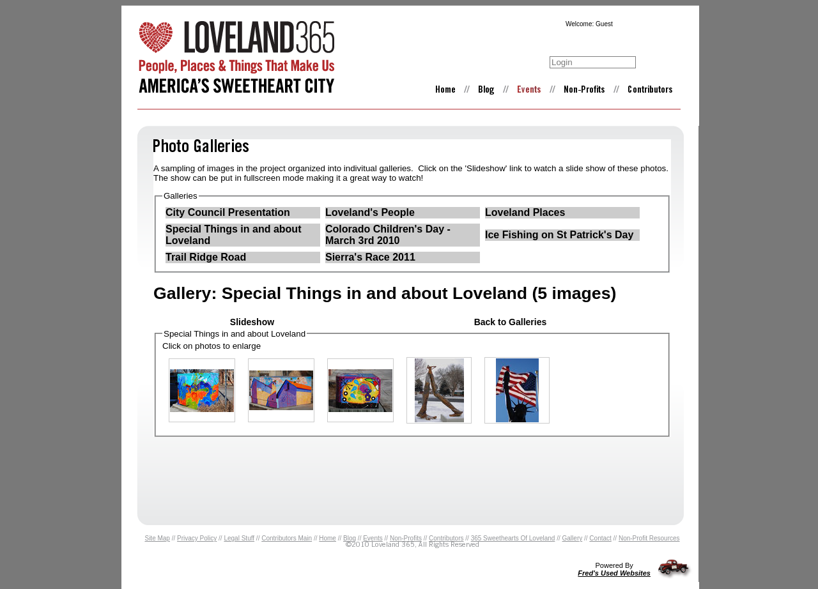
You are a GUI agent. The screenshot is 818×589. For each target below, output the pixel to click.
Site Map (156, 538)
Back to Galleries (510, 322)
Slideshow (252, 322)
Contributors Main (286, 538)
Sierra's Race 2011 (370, 257)
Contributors (446, 538)
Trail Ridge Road (206, 257)
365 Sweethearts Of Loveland (513, 538)
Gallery (572, 538)
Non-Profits (406, 538)
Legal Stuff (239, 538)
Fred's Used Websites (614, 573)
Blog (349, 538)
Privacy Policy (197, 538)
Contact (600, 538)
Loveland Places (525, 212)
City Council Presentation (228, 212)
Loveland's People (370, 212)
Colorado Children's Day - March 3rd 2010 (388, 235)
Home (327, 538)
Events (373, 538)
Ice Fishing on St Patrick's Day (559, 234)
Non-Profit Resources (649, 538)
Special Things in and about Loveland (233, 235)
